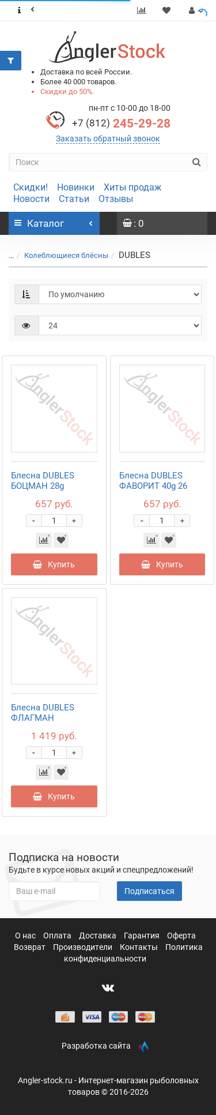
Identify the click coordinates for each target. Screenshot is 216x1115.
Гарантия (142, 935)
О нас (26, 935)
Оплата (58, 935)
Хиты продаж (132, 187)
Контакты (140, 947)
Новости (31, 198)
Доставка (98, 935)
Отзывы (115, 198)
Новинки (75, 187)
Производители (83, 947)
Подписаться (149, 891)
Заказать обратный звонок (108, 138)
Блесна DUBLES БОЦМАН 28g (42, 480)
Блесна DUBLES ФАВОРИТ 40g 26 (153, 480)
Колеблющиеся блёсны (66, 255)
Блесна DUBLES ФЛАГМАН (42, 712)
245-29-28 (121, 123)
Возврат (30, 947)
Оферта (181, 935)
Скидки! (30, 187)
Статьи (74, 198)
